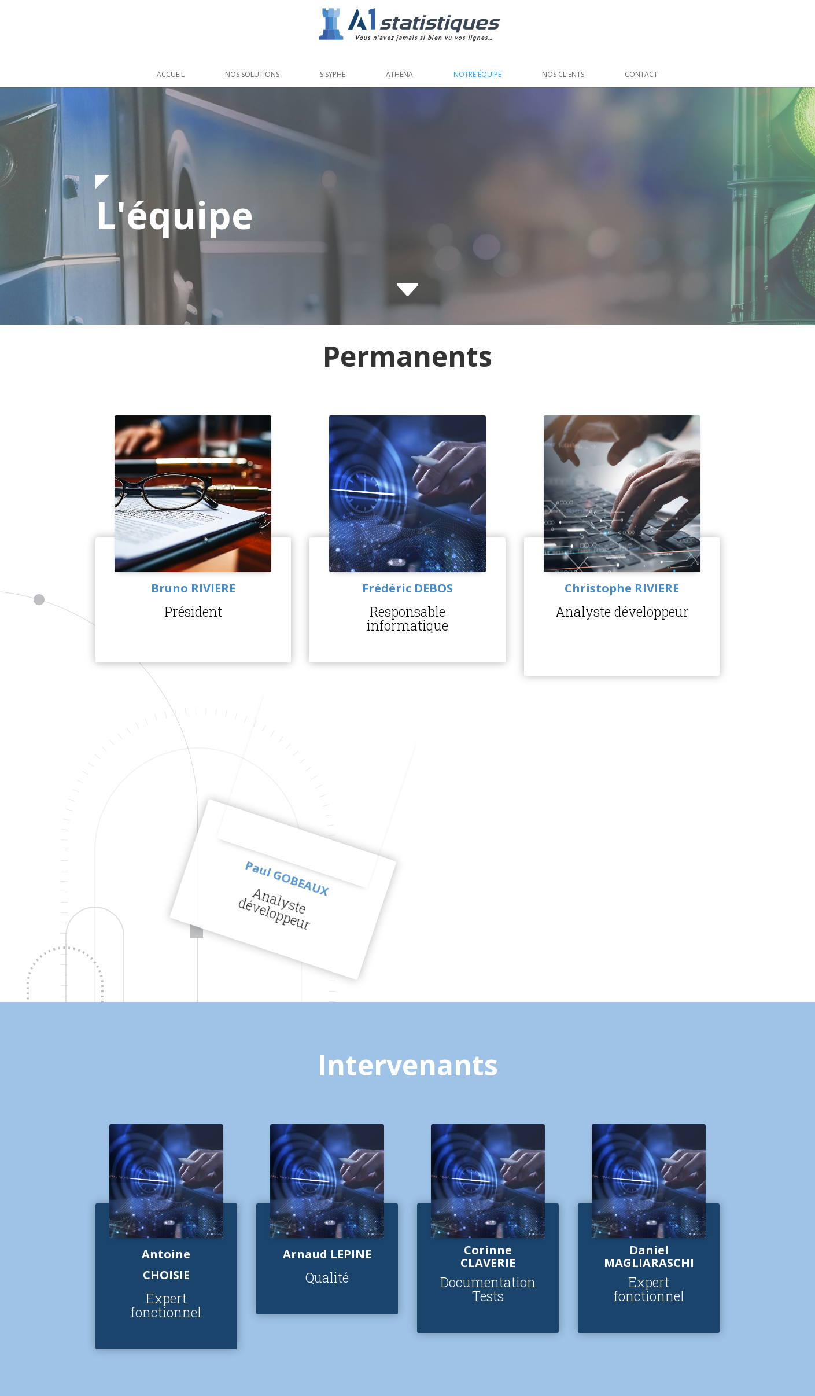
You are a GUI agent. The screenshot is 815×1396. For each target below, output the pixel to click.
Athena (399, 74)
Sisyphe (332, 74)
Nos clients (563, 74)
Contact (641, 74)
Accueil (171, 74)
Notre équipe (477, 74)
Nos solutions (252, 74)
